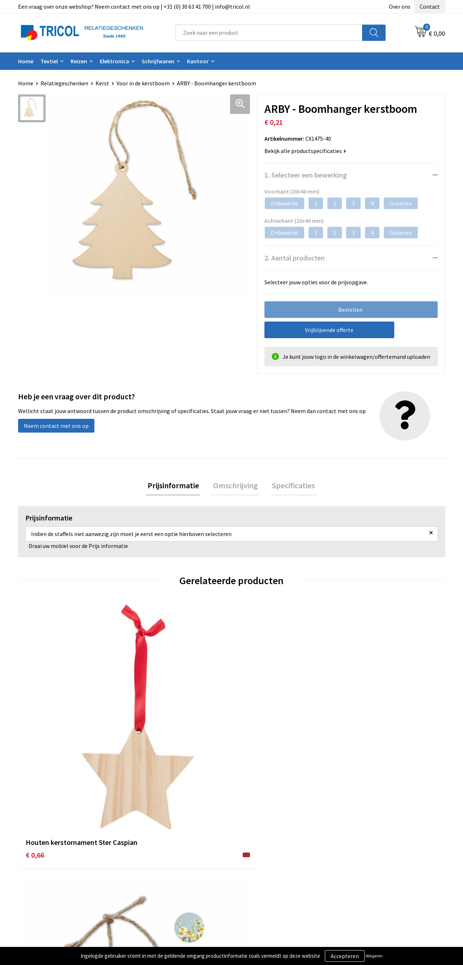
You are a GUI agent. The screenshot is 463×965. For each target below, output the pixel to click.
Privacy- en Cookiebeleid (376, 854)
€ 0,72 (141, 734)
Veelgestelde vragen (160, 864)
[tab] (176, 486)
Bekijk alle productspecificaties (305, 150)
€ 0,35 (355, 734)
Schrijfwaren (158, 61)
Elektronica (114, 61)
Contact (430, 6)
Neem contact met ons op (56, 425)
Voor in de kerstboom (143, 83)
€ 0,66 (35, 734)
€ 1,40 (248, 734)
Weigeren (374, 955)
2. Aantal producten (294, 257)
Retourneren (256, 864)
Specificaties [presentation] (290, 486)
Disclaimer (359, 864)
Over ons (400, 6)
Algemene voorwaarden (375, 842)
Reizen (79, 61)
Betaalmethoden (262, 854)
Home (25, 61)
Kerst (102, 83)
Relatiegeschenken (64, 83)
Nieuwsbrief (149, 854)
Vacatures (147, 875)
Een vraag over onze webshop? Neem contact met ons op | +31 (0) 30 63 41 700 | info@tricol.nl (134, 6)
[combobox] (268, 33)
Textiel (49, 61)
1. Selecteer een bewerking (305, 174)
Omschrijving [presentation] (235, 486)
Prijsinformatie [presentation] (176, 486)
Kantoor (198, 61)
